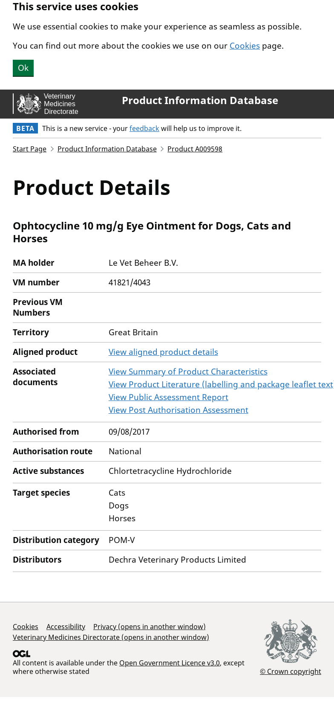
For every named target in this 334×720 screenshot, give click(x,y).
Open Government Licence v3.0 (169, 663)
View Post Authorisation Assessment (178, 409)
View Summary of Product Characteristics (188, 371)
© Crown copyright (290, 671)
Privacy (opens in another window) (149, 626)
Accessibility (65, 626)
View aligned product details (163, 351)
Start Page (29, 149)
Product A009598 (194, 149)
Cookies (245, 45)
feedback (144, 128)
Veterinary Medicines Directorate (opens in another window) (111, 637)
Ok (23, 67)
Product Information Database (200, 100)
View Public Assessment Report (168, 397)
